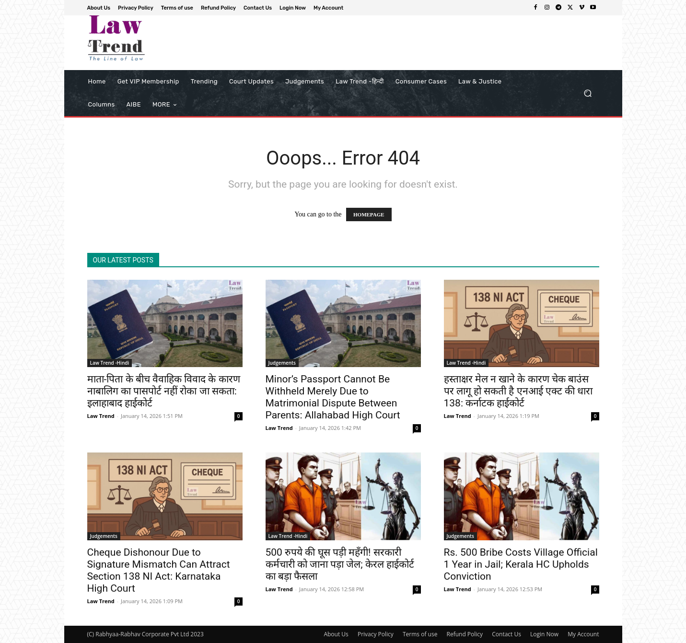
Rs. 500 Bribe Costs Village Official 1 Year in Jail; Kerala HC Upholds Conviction (521, 564)
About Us (336, 634)
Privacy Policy (376, 634)
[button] (588, 93)
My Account (583, 634)
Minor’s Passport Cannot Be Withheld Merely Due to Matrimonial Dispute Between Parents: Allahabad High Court (333, 397)
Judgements (282, 362)
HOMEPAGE (368, 214)
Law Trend (101, 415)
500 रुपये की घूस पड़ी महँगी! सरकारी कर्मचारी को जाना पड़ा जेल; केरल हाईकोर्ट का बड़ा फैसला (340, 564)
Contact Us (506, 634)
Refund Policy (465, 634)
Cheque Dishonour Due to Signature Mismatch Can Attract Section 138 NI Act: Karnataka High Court (158, 570)
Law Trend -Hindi (109, 362)
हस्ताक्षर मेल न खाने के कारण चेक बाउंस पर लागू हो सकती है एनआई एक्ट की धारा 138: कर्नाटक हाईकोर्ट (518, 391)
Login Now (544, 634)
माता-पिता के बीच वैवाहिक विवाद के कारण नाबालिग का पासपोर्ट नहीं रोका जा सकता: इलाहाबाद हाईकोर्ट (163, 391)
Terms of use (420, 634)
